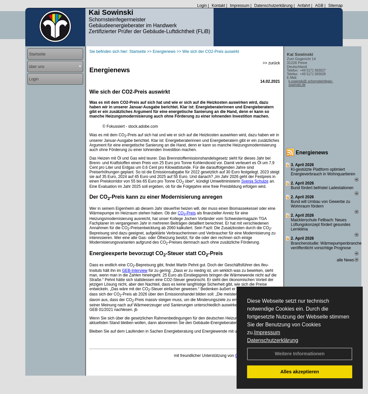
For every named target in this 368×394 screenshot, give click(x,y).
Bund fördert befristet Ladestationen (322, 188)
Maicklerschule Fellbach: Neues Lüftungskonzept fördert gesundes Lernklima (320, 224)
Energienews (312, 152)
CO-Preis (187, 213)
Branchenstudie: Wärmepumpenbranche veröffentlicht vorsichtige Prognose (326, 245)
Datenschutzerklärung (272, 340)
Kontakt (218, 5)
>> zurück (271, 63)
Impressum (267, 332)
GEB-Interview (134, 270)
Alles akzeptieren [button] (299, 371)
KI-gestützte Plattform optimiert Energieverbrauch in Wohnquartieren (323, 171)
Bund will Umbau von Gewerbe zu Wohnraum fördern (320, 203)
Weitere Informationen (300, 353)
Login (202, 5)
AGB (319, 5)
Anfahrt (303, 5)
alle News (347, 260)
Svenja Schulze (254, 181)
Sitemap (335, 5)
